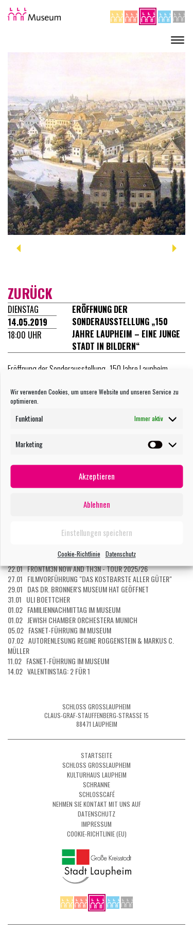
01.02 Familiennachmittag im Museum (64, 609)
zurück (30, 293)
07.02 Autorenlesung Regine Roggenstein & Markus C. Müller (91, 645)
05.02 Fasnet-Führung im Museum (59, 630)
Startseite (96, 755)
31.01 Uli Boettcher (39, 599)
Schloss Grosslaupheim (96, 765)
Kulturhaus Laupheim (97, 774)
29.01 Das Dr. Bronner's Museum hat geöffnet (78, 589)
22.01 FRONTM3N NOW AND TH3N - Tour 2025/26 (78, 568)
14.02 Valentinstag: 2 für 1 (49, 671)
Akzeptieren (97, 476)
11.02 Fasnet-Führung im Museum (58, 660)
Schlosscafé (97, 794)
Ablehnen (96, 504)
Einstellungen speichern (96, 532)
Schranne (96, 784)
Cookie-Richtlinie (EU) (97, 833)
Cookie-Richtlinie (79, 553)
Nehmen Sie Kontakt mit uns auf (96, 804)
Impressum (96, 824)
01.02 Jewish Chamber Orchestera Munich (72, 619)
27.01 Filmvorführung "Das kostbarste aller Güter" (90, 578)
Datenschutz (121, 553)
